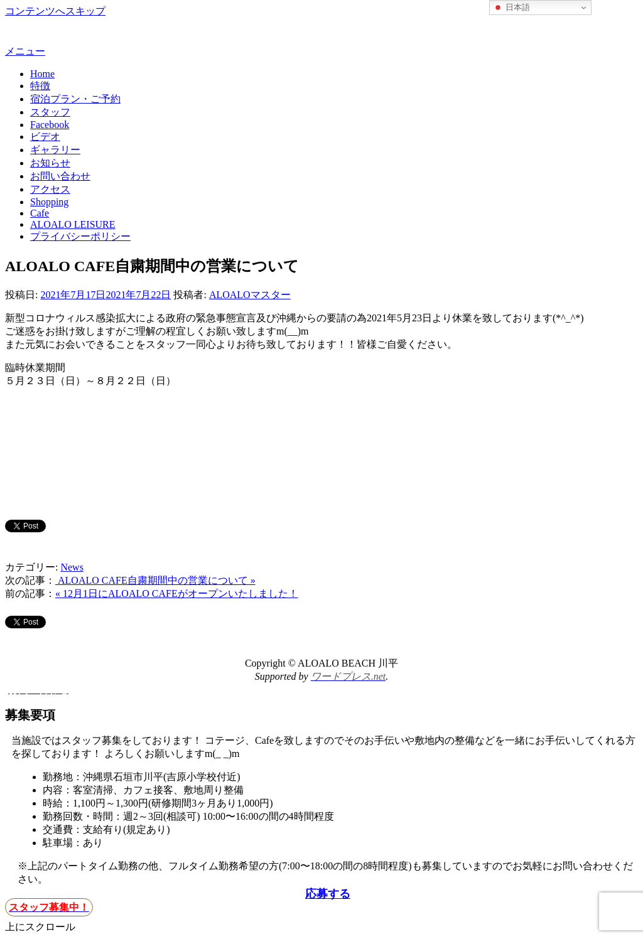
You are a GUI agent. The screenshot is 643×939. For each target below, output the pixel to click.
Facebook (49, 124)
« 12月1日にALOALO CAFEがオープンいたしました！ (176, 593)
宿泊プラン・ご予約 (75, 99)
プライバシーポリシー (80, 236)
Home (42, 73)
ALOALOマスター (250, 294)
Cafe (39, 213)
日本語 (511, 8)
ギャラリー (55, 149)
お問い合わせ (60, 176)
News (71, 567)
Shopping (49, 201)
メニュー (25, 51)
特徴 (40, 85)
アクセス (50, 189)
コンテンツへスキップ (55, 11)
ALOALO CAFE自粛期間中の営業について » (155, 580)
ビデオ (45, 136)
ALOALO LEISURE (73, 224)
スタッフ (50, 112)
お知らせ (50, 163)
